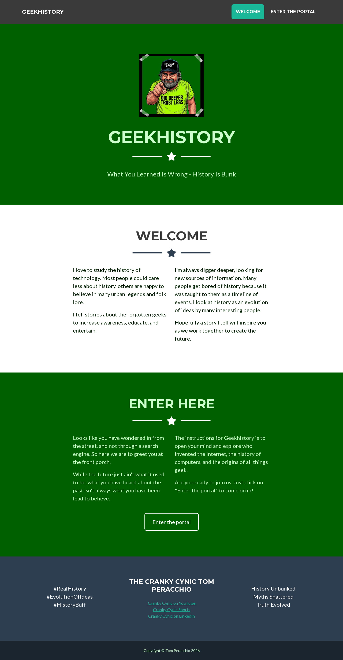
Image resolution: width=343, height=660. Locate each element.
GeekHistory (50, 14)
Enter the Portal (293, 13)
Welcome (248, 13)
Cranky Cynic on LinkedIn (171, 615)
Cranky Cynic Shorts (171, 609)
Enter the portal (171, 522)
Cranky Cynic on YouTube (171, 603)
